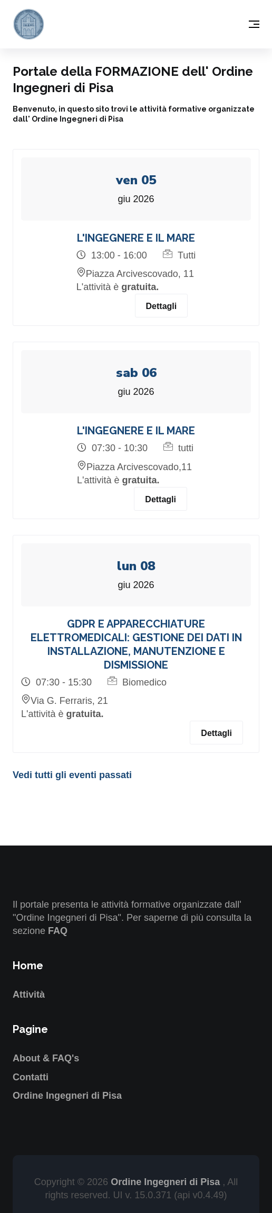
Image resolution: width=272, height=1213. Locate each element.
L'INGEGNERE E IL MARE (136, 238)
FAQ (57, 931)
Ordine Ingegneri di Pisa (67, 1095)
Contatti (30, 1077)
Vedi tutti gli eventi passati (72, 775)
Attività (29, 994)
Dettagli (161, 306)
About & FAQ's (46, 1058)
